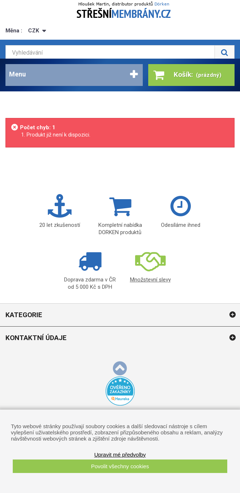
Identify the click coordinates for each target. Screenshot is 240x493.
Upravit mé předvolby (120, 454)
